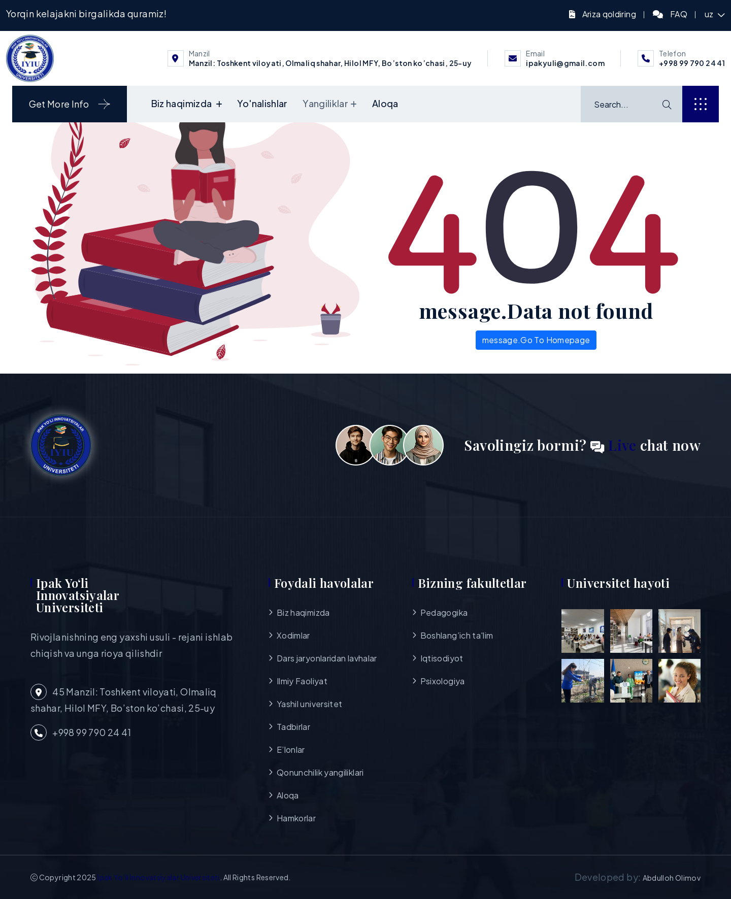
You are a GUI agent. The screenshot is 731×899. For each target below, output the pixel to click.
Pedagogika (444, 612)
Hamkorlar (296, 818)
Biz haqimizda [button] (182, 103)
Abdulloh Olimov (672, 877)
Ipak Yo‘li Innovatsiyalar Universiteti (158, 877)
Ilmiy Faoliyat (302, 681)
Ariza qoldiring (609, 14)
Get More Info (70, 104)
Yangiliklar (325, 103)
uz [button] (710, 14)
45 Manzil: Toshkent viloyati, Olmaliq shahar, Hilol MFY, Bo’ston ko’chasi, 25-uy (123, 699)
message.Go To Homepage (536, 340)
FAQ (678, 14)
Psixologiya (442, 681)
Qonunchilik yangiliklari (320, 772)
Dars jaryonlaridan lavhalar (327, 658)
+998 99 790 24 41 (692, 63)
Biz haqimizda (303, 612)
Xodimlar (293, 635)
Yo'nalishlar (262, 103)
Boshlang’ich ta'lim (456, 635)
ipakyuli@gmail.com (565, 63)
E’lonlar (291, 749)
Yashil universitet (309, 703)
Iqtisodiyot (441, 658)
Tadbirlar (293, 726)
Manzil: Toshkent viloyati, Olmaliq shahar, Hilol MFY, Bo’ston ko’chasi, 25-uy (330, 63)
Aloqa (385, 103)
